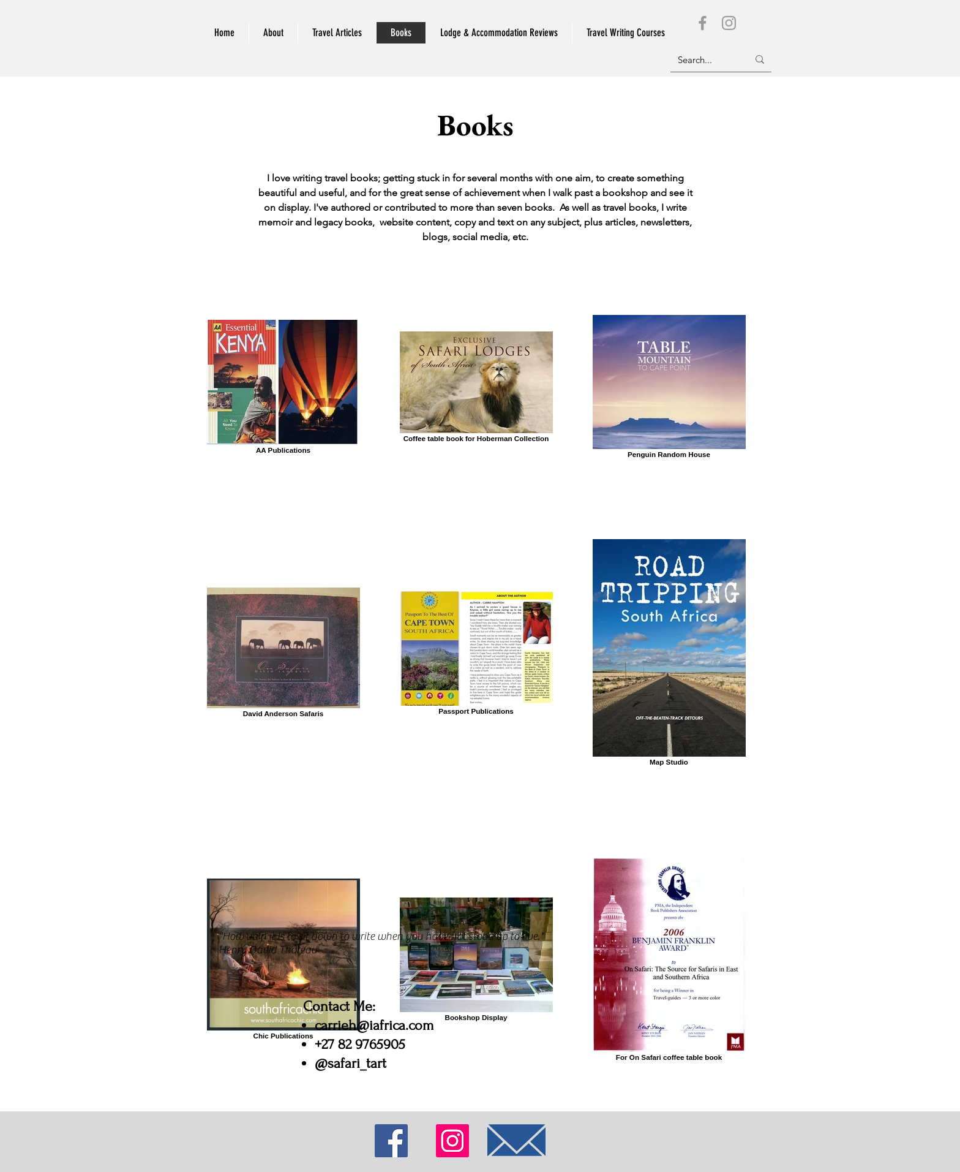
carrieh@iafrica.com (374, 1025)
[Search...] (704, 59)
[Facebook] (702, 22)
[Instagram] (728, 22)
